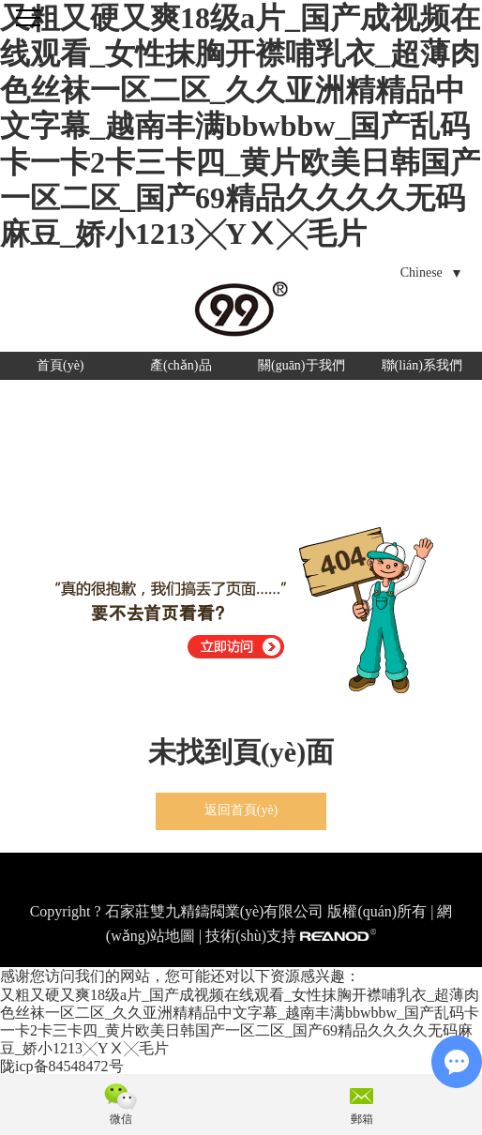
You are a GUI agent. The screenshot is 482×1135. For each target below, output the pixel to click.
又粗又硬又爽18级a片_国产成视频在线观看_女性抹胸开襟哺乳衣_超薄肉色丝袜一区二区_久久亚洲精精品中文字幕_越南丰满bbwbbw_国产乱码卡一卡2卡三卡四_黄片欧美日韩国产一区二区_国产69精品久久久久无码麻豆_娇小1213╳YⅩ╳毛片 (240, 125)
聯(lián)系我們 (422, 365)
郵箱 (362, 1119)
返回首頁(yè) (241, 810)
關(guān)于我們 (301, 365)
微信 (121, 1119)
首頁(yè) (60, 365)
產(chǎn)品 (181, 365)
